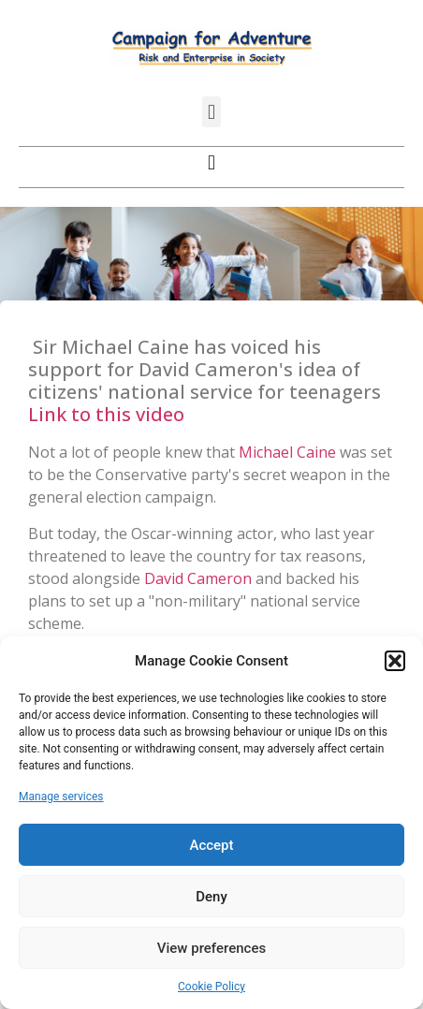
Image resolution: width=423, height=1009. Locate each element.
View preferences (211, 948)
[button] (395, 660)
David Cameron (198, 578)
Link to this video (106, 414)
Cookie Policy (211, 986)
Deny (211, 896)
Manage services (61, 796)
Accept (211, 845)
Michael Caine (287, 452)
